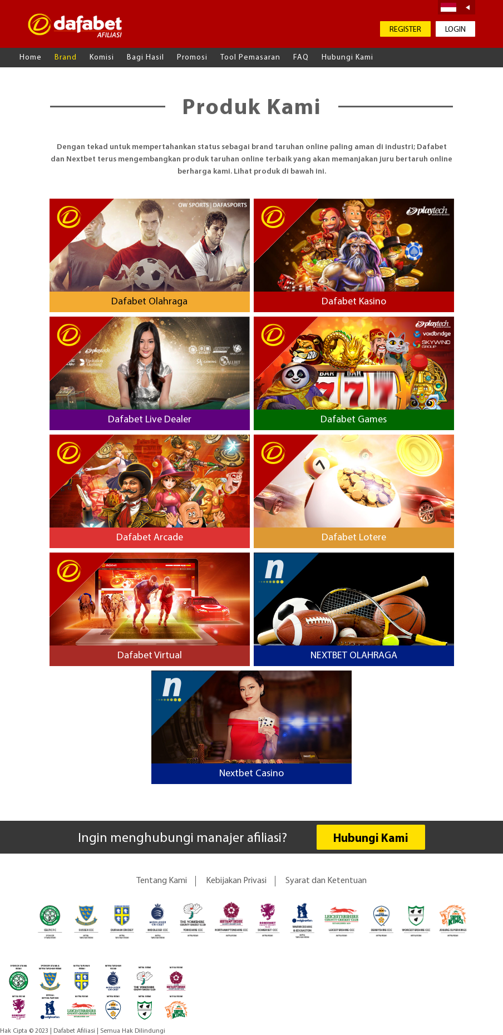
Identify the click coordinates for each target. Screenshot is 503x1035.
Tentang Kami (161, 880)
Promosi (192, 57)
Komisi (102, 57)
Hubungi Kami (347, 57)
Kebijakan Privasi (236, 880)
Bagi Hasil (145, 57)
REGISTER (405, 30)
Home (30, 57)
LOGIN (455, 30)
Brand (66, 57)
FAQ (301, 57)
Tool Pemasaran (250, 57)
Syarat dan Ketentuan (326, 880)
